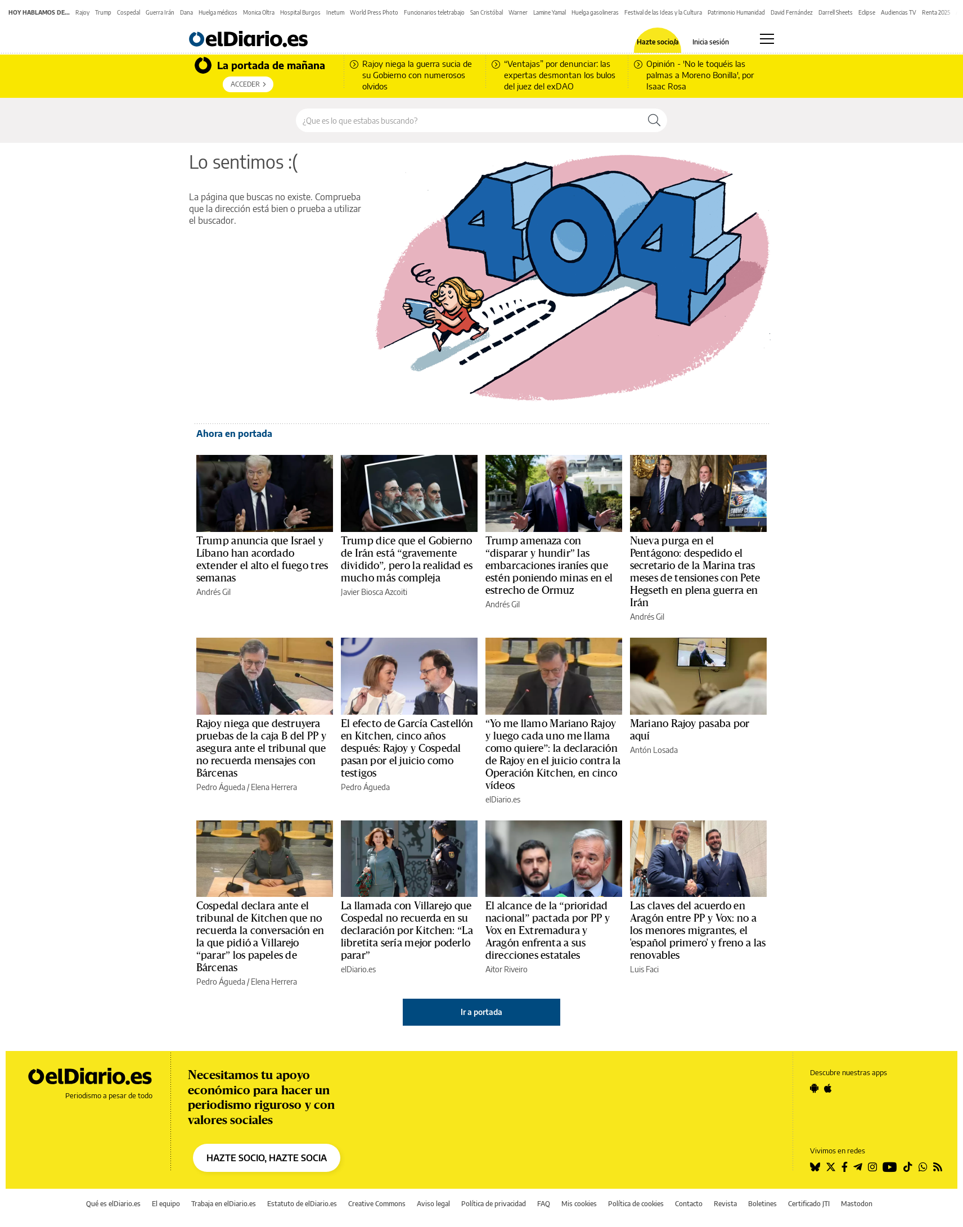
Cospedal (128, 12)
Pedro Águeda (220, 787)
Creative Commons (377, 1203)
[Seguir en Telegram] (857, 1167)
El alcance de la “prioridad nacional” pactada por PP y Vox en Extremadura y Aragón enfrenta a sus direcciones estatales (547, 930)
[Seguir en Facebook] (845, 1167)
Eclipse (866, 12)
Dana (186, 12)
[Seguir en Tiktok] (908, 1167)
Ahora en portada (234, 433)
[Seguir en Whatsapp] (923, 1167)
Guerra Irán (160, 12)
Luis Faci (644, 969)
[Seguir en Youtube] (890, 1167)
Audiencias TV (898, 12)
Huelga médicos (218, 12)
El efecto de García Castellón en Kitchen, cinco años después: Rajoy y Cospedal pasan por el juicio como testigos (407, 748)
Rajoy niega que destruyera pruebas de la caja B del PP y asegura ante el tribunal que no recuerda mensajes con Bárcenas (261, 748)
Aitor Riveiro (506, 969)
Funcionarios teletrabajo (434, 12)
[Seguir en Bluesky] (815, 1167)
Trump (103, 12)
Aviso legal (433, 1203)
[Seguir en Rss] (937, 1167)
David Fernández (792, 12)
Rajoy (82, 12)
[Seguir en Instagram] (872, 1167)
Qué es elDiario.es (113, 1203)
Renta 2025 (936, 12)
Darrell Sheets (835, 12)
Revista (725, 1203)
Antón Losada (654, 750)
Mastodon (856, 1203)
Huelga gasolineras (595, 12)
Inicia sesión (710, 42)
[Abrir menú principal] (767, 39)
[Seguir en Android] (814, 1088)
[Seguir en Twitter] (831, 1167)
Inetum (335, 12)
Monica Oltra (258, 12)
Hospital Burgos (300, 12)
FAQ (543, 1203)
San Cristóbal (486, 12)
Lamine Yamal (549, 12)
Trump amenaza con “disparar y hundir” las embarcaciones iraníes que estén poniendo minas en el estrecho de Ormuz (549, 565)
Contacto (689, 1203)
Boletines (762, 1203)
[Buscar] (654, 120)
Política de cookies (636, 1203)
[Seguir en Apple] (828, 1088)
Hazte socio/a (658, 42)
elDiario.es (502, 799)
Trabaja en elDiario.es (223, 1203)
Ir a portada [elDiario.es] (481, 1012)
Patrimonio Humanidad (736, 12)
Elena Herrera (274, 787)
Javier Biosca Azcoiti (374, 592)
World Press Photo (374, 12)
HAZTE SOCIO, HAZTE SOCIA (266, 1157)
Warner (518, 12)
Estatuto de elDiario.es (302, 1203)
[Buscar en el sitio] (469, 120)
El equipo (166, 1203)
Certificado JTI (809, 1203)
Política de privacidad (493, 1203)
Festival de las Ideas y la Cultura (663, 12)
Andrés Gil (213, 592)
